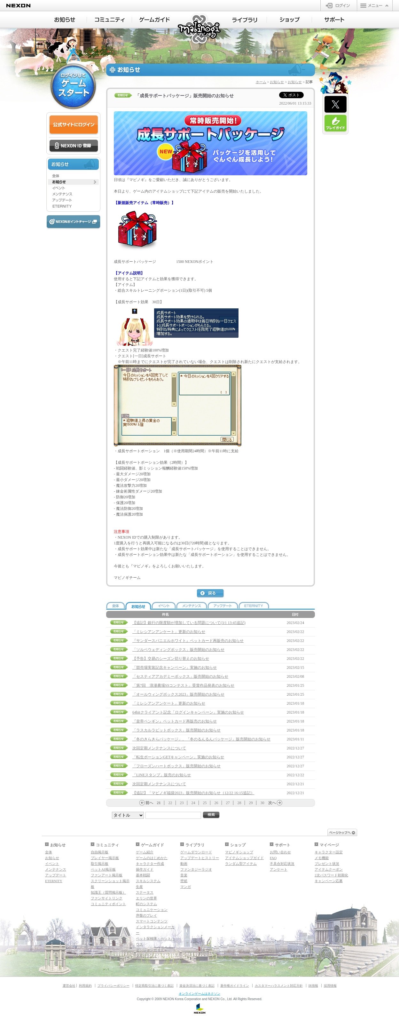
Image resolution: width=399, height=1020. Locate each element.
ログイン (339, 5)
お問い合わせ (280, 852)
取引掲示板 (99, 864)
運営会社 (69, 985)
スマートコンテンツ (152, 921)
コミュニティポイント (108, 904)
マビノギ (199, 29)
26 (216, 803)
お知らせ (277, 82)
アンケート (278, 869)
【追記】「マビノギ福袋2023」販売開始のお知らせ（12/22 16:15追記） (193, 793)
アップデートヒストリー (199, 858)
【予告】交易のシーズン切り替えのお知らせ (170, 658)
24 (193, 803)
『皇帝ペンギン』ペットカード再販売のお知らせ (174, 721)
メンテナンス (55, 869)
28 (239, 803)
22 (170, 803)
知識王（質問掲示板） (108, 892)
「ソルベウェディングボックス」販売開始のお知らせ (178, 649)
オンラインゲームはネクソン (199, 993)
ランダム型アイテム (241, 864)
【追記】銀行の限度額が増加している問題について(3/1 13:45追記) (189, 623)
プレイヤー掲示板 (105, 858)
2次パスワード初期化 (331, 875)
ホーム (261, 82)
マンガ (185, 887)
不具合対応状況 (282, 864)
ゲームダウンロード (196, 852)
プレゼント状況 (327, 864)
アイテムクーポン (329, 869)
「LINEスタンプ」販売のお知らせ (161, 775)
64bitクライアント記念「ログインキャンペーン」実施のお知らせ (188, 712)
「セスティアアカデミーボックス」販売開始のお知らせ (180, 676)
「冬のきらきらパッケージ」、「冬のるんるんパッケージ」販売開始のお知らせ (201, 739)
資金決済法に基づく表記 (197, 985)
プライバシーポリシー (113, 985)
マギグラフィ (146, 956)
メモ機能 (322, 858)
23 (182, 803)
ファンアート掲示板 (106, 875)
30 (262, 803)
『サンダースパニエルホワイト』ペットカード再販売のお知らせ (188, 640)
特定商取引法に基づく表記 (154, 985)
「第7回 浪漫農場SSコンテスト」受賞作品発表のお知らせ (183, 685)
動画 (183, 864)
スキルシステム (148, 881)
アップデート (55, 875)
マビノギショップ (239, 852)
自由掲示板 (99, 852)
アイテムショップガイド (244, 858)
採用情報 (330, 985)
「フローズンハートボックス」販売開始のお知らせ (176, 766)
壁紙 (183, 881)
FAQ (273, 858)
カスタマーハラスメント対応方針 (279, 985)
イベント (52, 864)
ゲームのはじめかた (152, 858)
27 (228, 803)
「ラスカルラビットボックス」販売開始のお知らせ (176, 730)
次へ (272, 803)
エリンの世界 (146, 898)
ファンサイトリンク (106, 898)
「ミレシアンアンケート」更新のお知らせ (168, 631)
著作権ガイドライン (234, 985)
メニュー (374, 5)
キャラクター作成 (150, 864)
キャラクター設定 (329, 852)
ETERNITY (53, 881)
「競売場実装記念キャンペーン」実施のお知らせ (174, 667)
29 (251, 803)
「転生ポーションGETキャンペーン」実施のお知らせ (178, 757)
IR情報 (313, 985)
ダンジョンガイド (150, 950)
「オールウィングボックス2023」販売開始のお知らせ (178, 694)
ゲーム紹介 (144, 852)
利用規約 (85, 985)
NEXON (18, 5)
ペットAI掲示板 (103, 869)
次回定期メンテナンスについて (159, 748)
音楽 (183, 875)
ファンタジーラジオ (196, 869)
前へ (149, 803)
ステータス (144, 892)
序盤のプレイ (146, 915)
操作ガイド (144, 869)
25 (205, 803)
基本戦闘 (143, 875)
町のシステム (146, 904)
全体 (48, 852)
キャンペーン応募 (329, 881)
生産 (139, 887)
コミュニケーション (152, 910)
